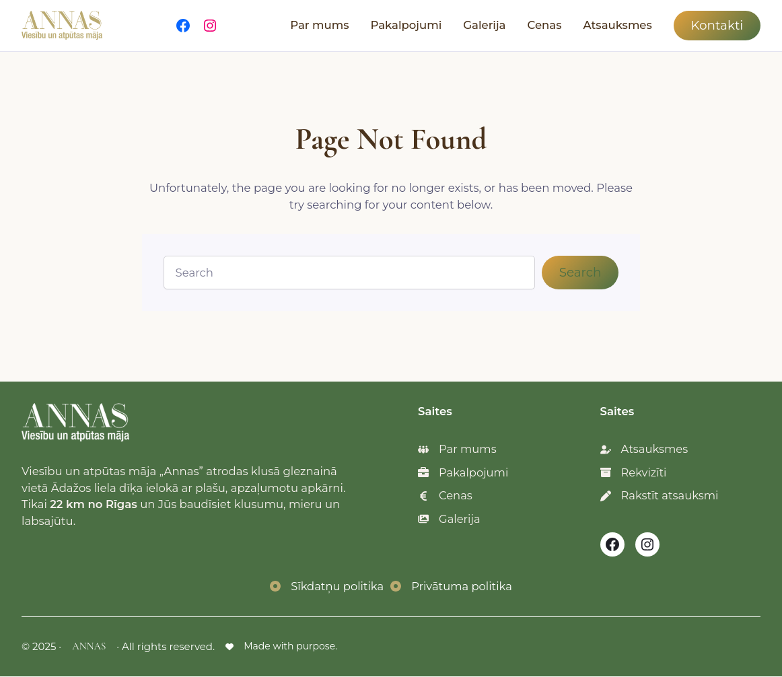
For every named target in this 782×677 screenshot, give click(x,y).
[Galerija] (449, 519)
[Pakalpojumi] (463, 472)
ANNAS (89, 647)
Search (580, 272)
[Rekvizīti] (634, 472)
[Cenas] (445, 496)
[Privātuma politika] (451, 587)
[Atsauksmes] (644, 449)
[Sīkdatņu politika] (326, 587)
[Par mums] (457, 449)
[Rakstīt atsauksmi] (659, 496)
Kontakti (716, 25)
